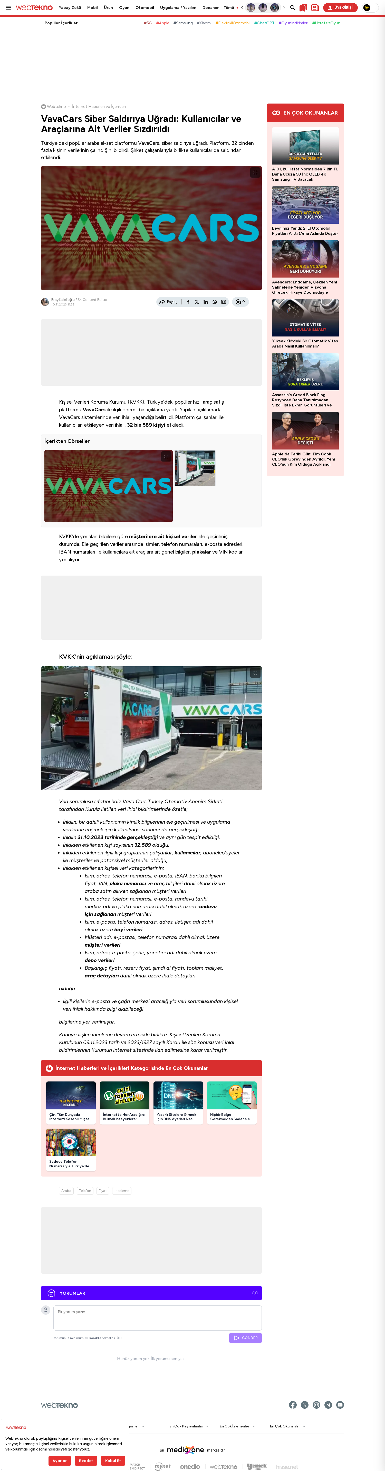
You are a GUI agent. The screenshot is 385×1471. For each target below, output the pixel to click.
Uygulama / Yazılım (178, 7)
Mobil (92, 7)
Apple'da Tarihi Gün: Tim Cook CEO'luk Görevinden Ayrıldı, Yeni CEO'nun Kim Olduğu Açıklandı (303, 459)
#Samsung (183, 23)
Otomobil (145, 7)
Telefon (85, 1191)
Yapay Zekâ (70, 7)
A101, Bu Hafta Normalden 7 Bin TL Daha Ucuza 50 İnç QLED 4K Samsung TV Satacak (305, 174)
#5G (148, 23)
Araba (66, 1191)
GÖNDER (245, 1338)
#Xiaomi (204, 23)
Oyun (124, 7)
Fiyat (103, 1191)
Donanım (211, 7)
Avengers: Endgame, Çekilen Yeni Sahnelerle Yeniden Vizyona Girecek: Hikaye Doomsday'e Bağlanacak (304, 287)
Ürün (108, 7)
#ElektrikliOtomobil (233, 23)
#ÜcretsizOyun (326, 23)
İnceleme (121, 1191)
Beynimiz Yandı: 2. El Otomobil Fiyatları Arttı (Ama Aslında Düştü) (305, 231)
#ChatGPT (264, 23)
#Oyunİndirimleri (293, 23)
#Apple (162, 23)
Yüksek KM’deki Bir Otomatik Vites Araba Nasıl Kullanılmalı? (305, 344)
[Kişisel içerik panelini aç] (315, 8)
